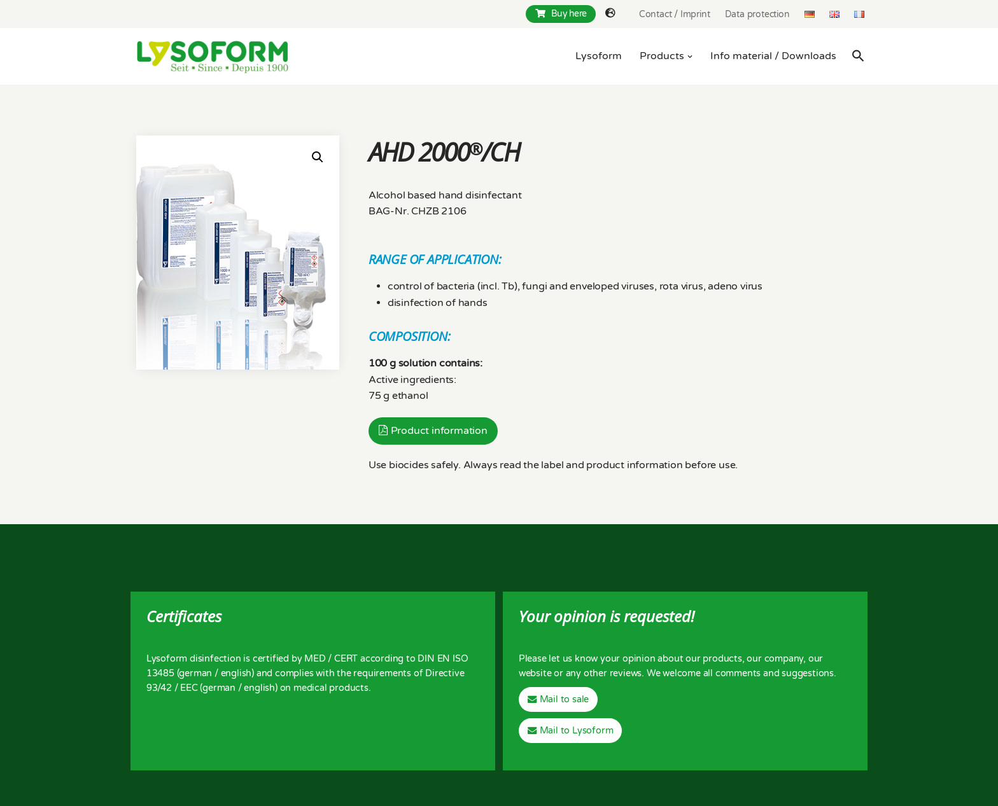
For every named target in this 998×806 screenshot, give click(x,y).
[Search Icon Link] (858, 56)
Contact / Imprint (674, 14)
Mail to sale (564, 699)
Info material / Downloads (773, 56)
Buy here (561, 13)
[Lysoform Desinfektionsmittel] (212, 56)
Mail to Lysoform (577, 730)
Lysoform (598, 56)
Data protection (757, 14)
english (236, 673)
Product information (439, 430)
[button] (689, 56)
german (195, 673)
